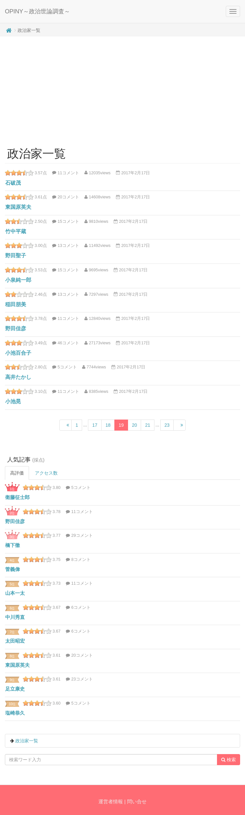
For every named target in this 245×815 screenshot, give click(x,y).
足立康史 (15, 689)
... (85, 424)
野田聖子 (15, 255)
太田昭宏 (15, 641)
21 (147, 425)
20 (134, 425)
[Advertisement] (123, 88)
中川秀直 (15, 617)
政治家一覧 (26, 740)
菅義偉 (12, 569)
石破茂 (13, 183)
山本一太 (15, 593)
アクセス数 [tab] (46, 473)
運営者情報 (110, 801)
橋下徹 (12, 545)
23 (167, 425)
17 (94, 425)
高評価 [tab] (17, 473)
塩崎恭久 (15, 713)
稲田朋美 (15, 304)
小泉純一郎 (18, 280)
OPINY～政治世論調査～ (37, 11)
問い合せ (137, 801)
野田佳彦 (15, 328)
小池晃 (13, 401)
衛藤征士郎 (17, 497)
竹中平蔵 (15, 231)
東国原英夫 (18, 207)
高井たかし (18, 377)
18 (108, 425)
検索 (228, 759)
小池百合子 (18, 353)
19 (121, 425)
